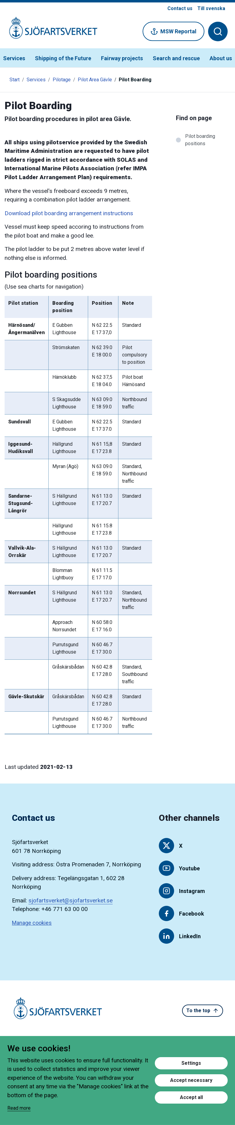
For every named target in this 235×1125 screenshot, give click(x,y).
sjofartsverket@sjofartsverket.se (70, 900)
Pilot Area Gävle (95, 80)
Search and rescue (176, 58)
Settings (191, 1063)
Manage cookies (32, 923)
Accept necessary (191, 1080)
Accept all (191, 1097)
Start (14, 80)
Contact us (179, 8)
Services (14, 58)
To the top (202, 1011)
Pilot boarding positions (200, 139)
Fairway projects (122, 58)
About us (221, 58)
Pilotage (62, 80)
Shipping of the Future (63, 58)
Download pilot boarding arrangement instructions (69, 213)
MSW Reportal (173, 31)
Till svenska (211, 8)
